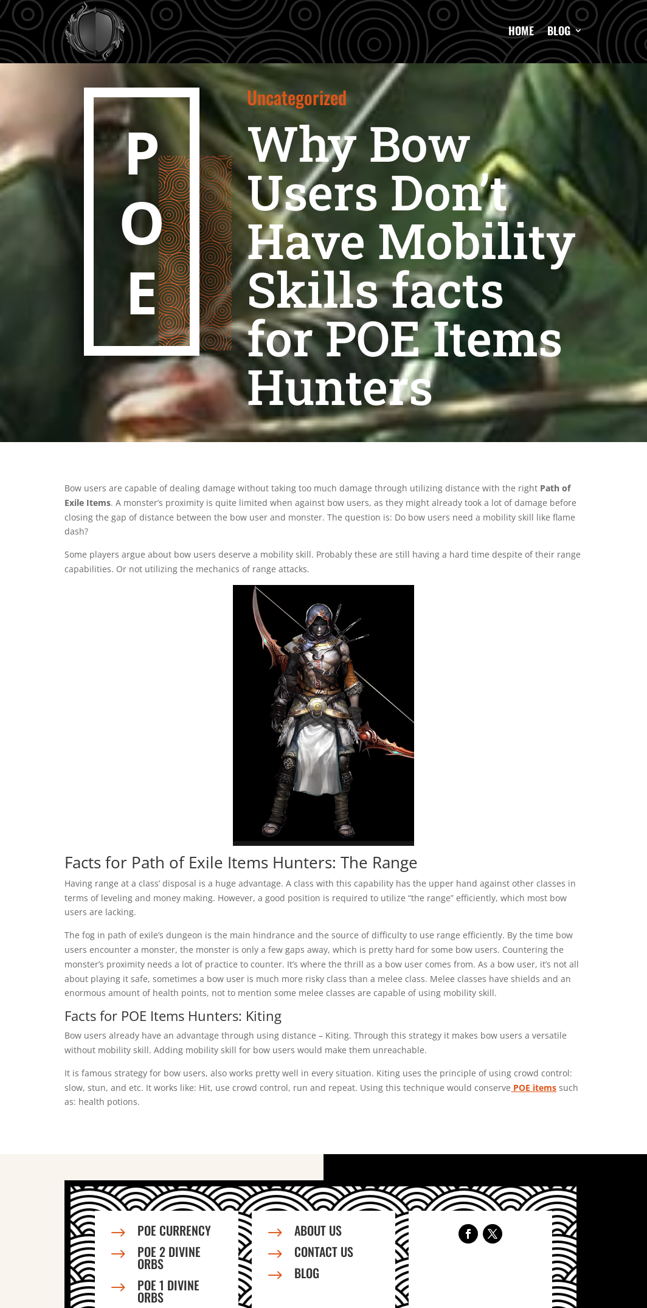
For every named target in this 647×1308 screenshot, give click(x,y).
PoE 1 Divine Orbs (168, 1291)
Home (521, 30)
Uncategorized (297, 97)
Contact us (323, 1251)
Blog (558, 30)
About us (318, 1230)
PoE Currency (174, 1230)
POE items (533, 1087)
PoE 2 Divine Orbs (169, 1257)
